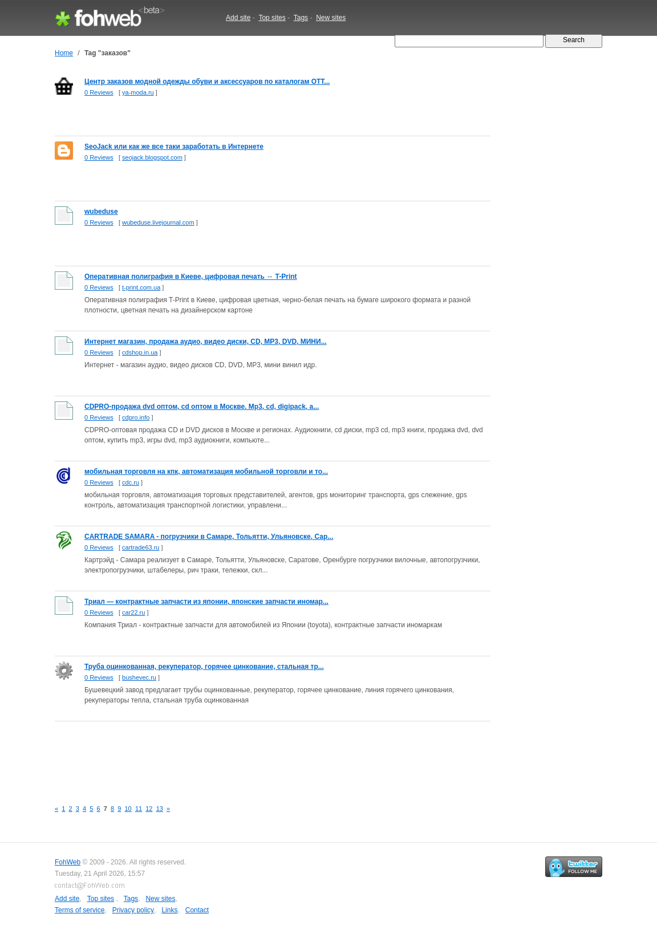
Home (64, 53)
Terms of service (79, 910)
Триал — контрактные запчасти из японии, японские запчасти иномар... (206, 602)
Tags (301, 18)
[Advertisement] (262, 754)
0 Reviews (98, 92)
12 (148, 808)
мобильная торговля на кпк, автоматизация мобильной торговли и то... (206, 472)
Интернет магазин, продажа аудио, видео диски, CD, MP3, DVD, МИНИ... (205, 342)
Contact (197, 910)
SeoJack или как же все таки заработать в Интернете (173, 147)
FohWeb (67, 862)
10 (128, 808)
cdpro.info (135, 417)
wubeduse (101, 212)
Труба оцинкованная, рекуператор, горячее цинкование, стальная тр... (204, 667)
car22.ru (133, 612)
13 (159, 808)
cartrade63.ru (140, 547)
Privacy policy (133, 910)
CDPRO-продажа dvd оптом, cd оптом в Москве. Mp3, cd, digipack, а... (201, 407)
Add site (238, 18)
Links (169, 910)
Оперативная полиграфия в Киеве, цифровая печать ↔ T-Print (190, 277)
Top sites (271, 18)
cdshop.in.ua (139, 352)
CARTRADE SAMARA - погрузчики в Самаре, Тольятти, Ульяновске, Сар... (208, 537)
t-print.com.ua (141, 287)
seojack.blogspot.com (152, 157)
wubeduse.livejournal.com (158, 222)
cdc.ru (130, 482)
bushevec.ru (139, 677)
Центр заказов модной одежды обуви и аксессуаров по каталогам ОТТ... (207, 82)
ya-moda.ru (138, 92)
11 (138, 808)
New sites (331, 18)
